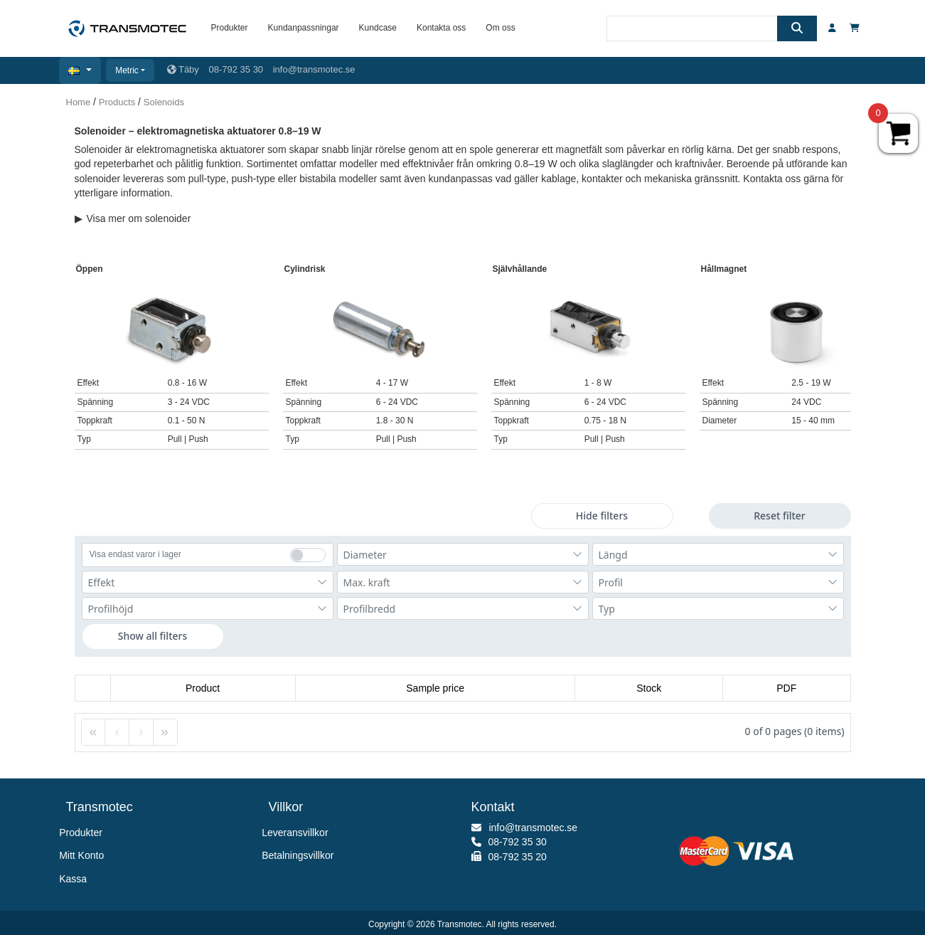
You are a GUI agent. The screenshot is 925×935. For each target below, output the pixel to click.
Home (78, 102)
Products (117, 102)
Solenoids (164, 102)
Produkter (84, 832)
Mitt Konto (85, 855)
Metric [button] (127, 70)
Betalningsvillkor (301, 855)
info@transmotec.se (314, 69)
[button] (80, 70)
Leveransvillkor (298, 832)
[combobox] (463, 554)
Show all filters (153, 636)
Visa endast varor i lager (135, 554)
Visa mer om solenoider (133, 218)
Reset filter (780, 515)
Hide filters (602, 515)
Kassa (76, 878)
